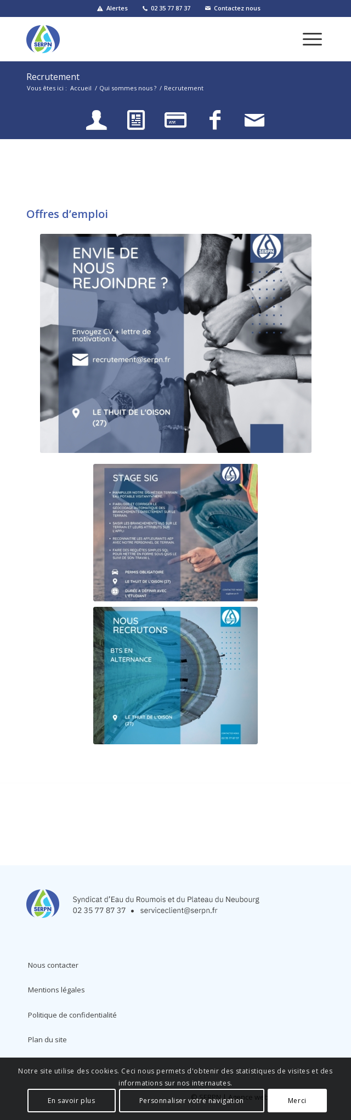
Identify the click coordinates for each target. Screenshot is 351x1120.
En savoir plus (71, 1100)
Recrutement (53, 77)
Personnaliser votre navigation (191, 1100)
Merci (297, 1100)
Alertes (117, 8)
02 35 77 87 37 (170, 8)
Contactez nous (237, 8)
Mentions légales (56, 990)
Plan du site (47, 1039)
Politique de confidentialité (72, 1015)
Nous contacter (53, 965)
